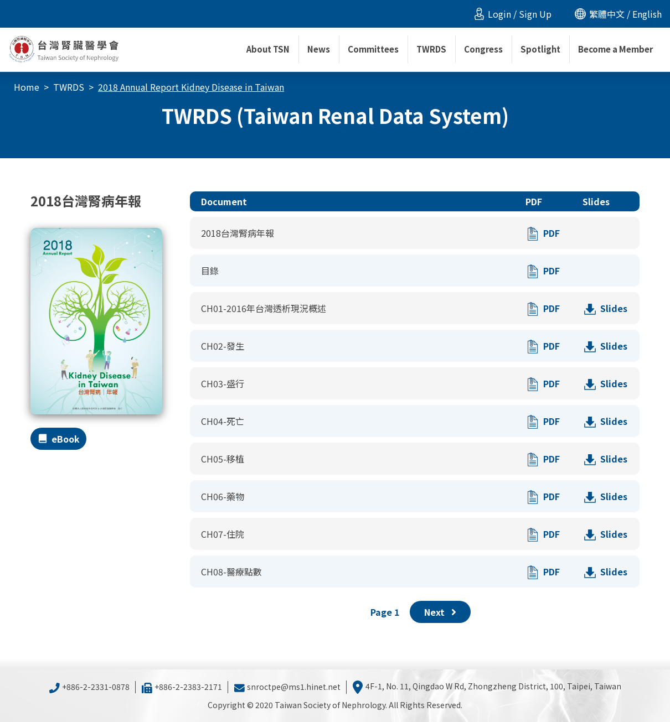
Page (384, 611)
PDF (551, 233)
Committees (373, 49)
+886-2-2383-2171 (181, 686)
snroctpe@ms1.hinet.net (287, 686)
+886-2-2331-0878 (89, 686)
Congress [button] (483, 49)
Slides (613, 308)
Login (499, 13)
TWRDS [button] (431, 49)
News (318, 49)
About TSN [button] (268, 49)
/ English (643, 13)
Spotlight (540, 49)
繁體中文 (607, 13)
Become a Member (615, 49)
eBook (65, 438)
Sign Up (535, 13)
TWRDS (68, 87)
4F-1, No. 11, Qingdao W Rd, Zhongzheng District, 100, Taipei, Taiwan (486, 686)
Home (26, 87)
